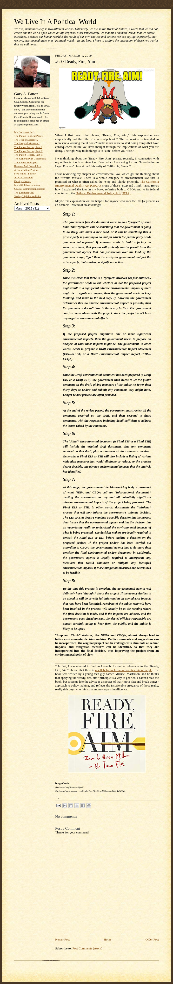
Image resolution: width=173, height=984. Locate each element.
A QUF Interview (23, 177)
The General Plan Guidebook (30, 158)
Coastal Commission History (29, 188)
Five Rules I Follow (25, 173)
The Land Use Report (25, 162)
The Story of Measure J (27, 143)
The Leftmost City (24, 192)
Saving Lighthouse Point (27, 196)
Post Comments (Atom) (87, 948)
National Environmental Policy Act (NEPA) (103, 193)
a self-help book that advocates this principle (123, 670)
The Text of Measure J (26, 139)
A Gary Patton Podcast (26, 169)
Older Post (152, 939)
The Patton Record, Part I (28, 147)
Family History (22, 181)
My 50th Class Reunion (27, 184)
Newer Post (62, 939)
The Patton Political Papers (28, 135)
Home (108, 939)
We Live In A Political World (55, 21)
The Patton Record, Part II (28, 151)
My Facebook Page (24, 131)
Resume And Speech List (27, 166)
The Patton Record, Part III (28, 154)
